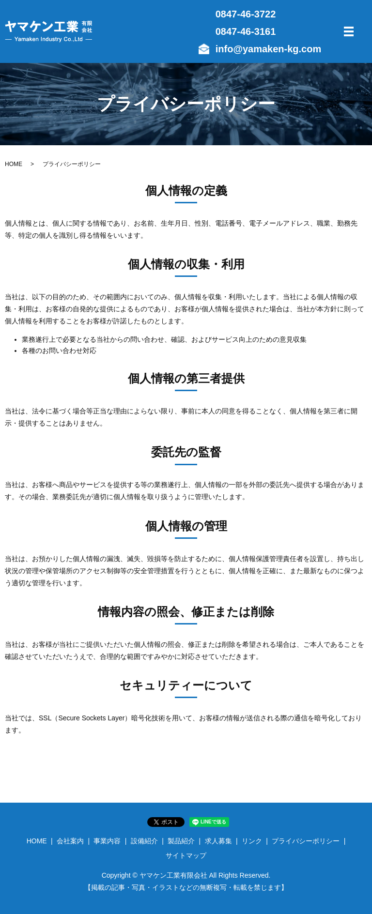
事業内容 (107, 841)
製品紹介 (181, 841)
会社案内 (70, 841)
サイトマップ (186, 855)
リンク (252, 841)
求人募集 (218, 841)
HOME (13, 164)
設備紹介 (144, 841)
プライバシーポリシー (306, 841)
